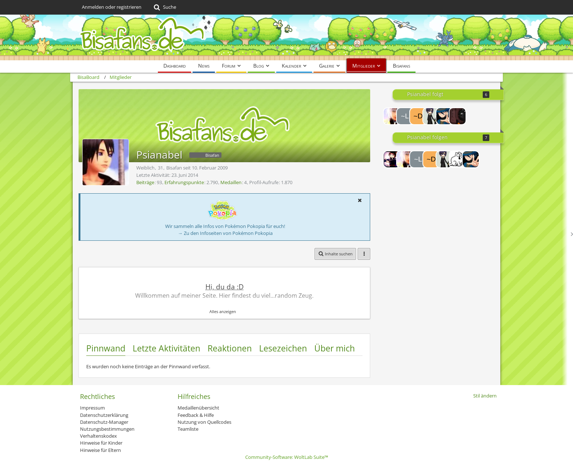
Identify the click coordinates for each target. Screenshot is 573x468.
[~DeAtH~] (418, 116)
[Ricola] (431, 116)
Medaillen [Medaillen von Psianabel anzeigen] (231, 182)
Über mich (334, 348)
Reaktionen (230, 348)
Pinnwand (105, 348)
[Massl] (392, 116)
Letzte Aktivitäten (166, 348)
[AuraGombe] (457, 116)
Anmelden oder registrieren (111, 7)
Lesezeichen (283, 348)
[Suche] (164, 7)
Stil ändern (485, 395)
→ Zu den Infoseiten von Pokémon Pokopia (225, 233)
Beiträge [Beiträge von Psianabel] (145, 182)
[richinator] (457, 159)
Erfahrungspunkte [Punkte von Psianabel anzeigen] (184, 182)
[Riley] (444, 116)
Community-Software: (286, 457)
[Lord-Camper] (392, 159)
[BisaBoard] (286, 37)
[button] (360, 200)
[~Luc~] (405, 116)
